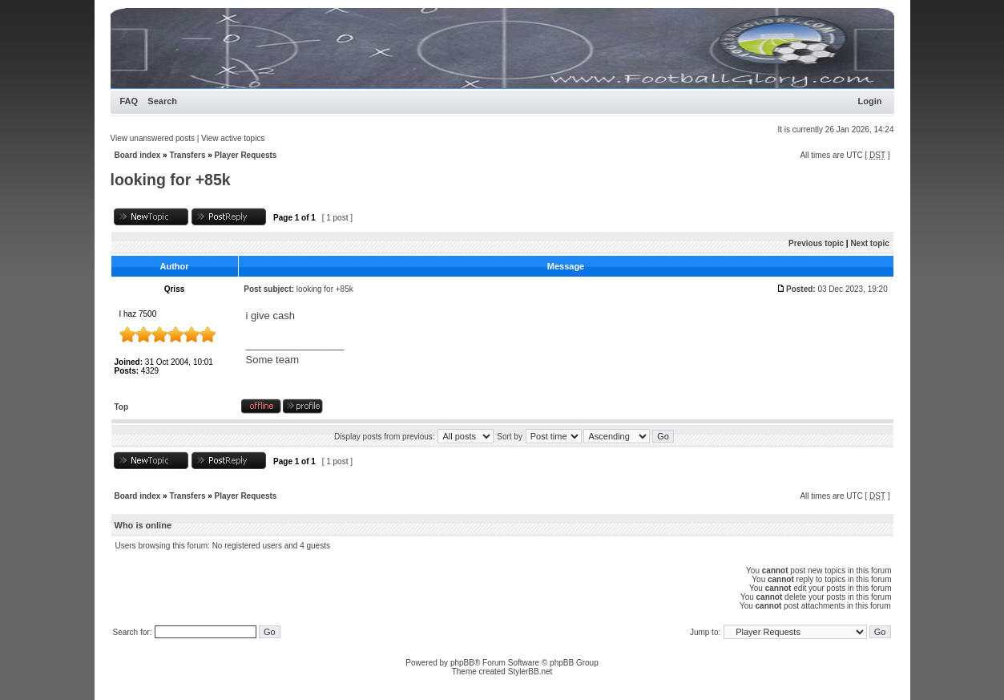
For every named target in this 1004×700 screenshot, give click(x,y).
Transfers (187, 155)
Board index (138, 155)
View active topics (232, 138)
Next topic (869, 243)
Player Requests (246, 155)
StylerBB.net (530, 671)
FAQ (129, 101)
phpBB (462, 662)
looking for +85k (171, 179)
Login (870, 101)
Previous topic (816, 243)
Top (122, 407)
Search (162, 101)
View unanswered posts (153, 138)
